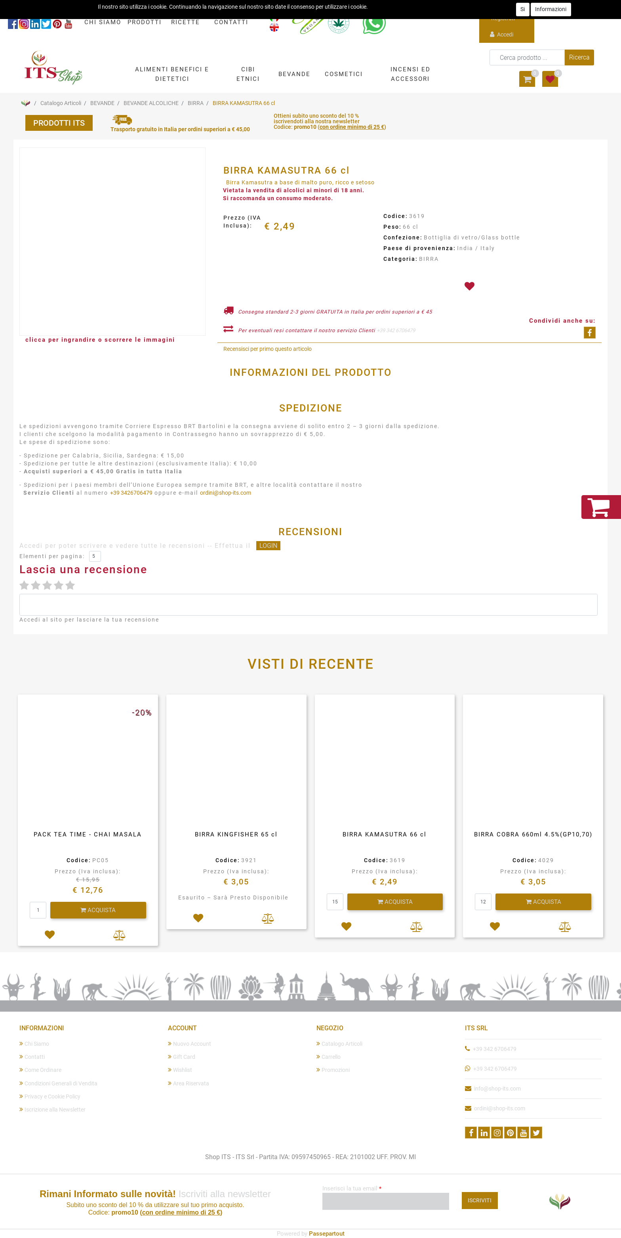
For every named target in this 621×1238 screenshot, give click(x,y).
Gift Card (181, 1056)
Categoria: (400, 259)
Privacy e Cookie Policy (49, 1096)
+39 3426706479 (131, 493)
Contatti (32, 1056)
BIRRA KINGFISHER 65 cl (236, 834)
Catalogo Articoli (60, 103)
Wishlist (180, 1069)
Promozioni (333, 1069)
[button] (172, 74)
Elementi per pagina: (52, 556)
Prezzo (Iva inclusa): (88, 871)
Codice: (395, 216)
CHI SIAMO (102, 22)
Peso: (392, 227)
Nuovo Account (189, 1043)
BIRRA (196, 103)
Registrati (502, 13)
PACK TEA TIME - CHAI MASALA (88, 834)
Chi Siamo (34, 1043)
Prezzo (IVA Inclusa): (242, 221)
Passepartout (327, 1233)
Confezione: (403, 237)
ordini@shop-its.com (225, 493)
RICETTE (185, 22)
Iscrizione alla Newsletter (52, 1109)
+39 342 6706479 (396, 330)
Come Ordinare (40, 1069)
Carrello (328, 1056)
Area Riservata (188, 1083)
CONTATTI (231, 22)
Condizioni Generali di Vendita (58, 1083)
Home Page (25, 103)
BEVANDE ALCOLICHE (151, 103)
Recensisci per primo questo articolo (267, 349)
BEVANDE (102, 103)
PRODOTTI (145, 22)
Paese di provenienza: (419, 248)
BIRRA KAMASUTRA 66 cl (244, 103)
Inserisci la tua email (351, 1188)
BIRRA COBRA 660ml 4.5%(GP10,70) (533, 834)
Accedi (501, 34)
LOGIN (268, 545)
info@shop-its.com (497, 1088)
